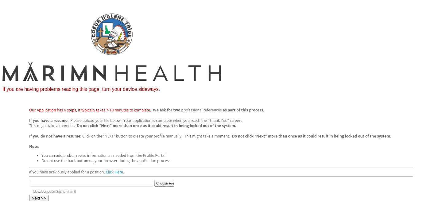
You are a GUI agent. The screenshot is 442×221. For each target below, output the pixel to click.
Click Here (114, 172)
